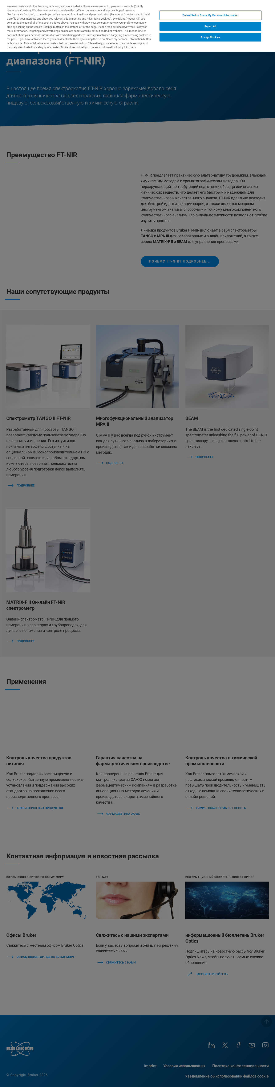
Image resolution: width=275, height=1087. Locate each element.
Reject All (210, 26)
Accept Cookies (210, 37)
